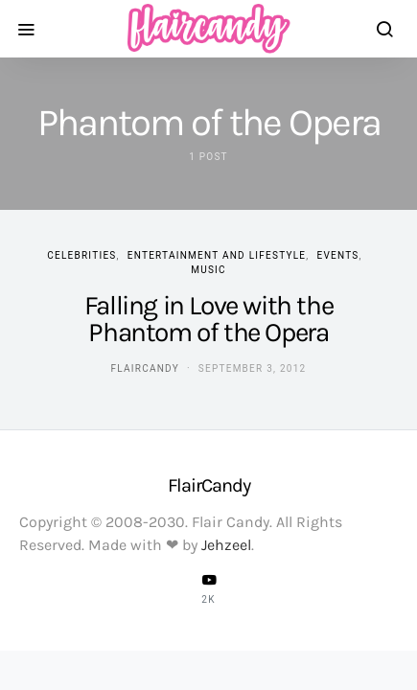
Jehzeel (226, 545)
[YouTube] (209, 588)
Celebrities (81, 255)
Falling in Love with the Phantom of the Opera (208, 318)
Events (338, 255)
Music (208, 269)
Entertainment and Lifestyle (217, 255)
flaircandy (145, 368)
